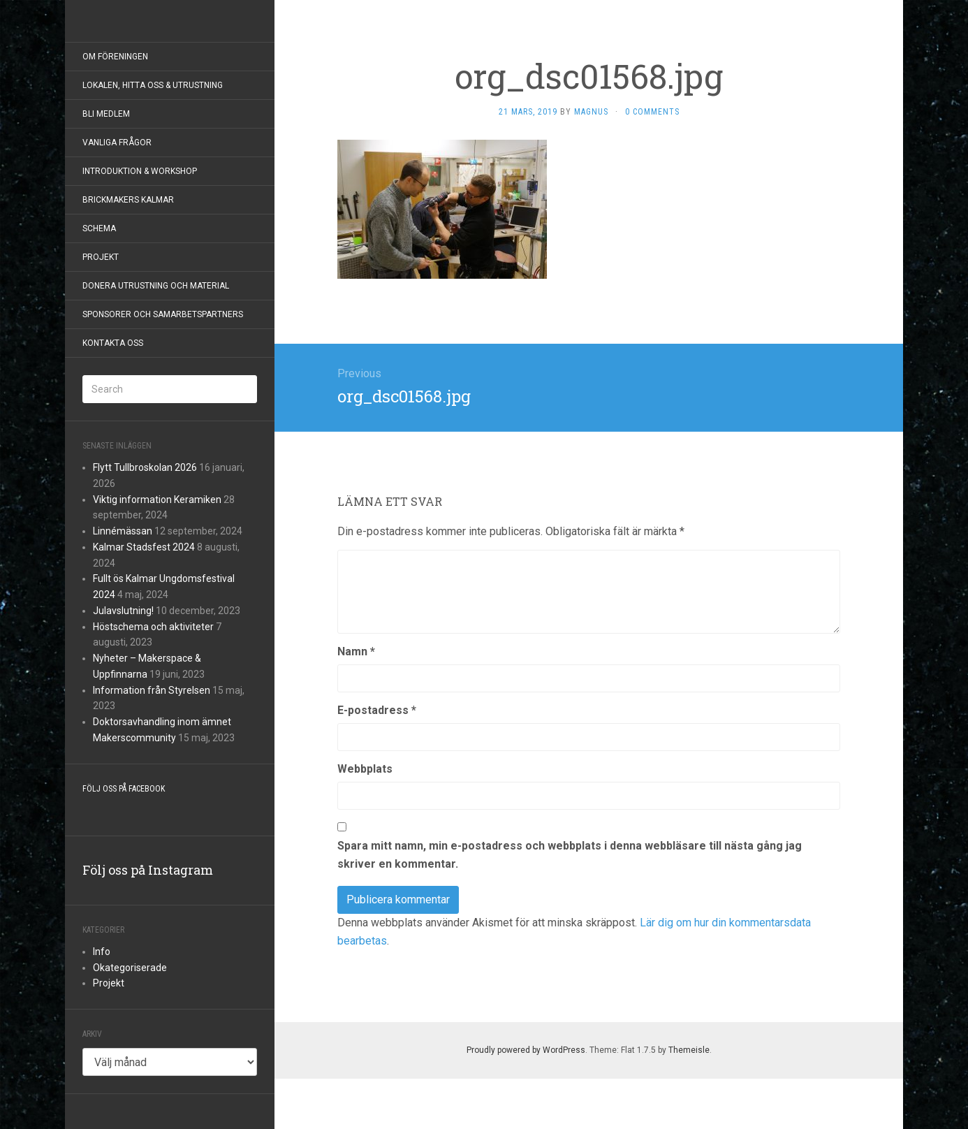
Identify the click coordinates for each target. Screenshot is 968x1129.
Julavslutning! (123, 610)
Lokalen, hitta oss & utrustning (152, 85)
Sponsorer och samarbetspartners (162, 314)
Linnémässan (122, 531)
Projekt (100, 257)
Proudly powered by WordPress (526, 1050)
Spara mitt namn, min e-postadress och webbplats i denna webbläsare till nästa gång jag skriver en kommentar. (569, 855)
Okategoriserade (130, 967)
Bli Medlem (106, 114)
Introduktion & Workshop (139, 171)
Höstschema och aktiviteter (153, 626)
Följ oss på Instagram (147, 869)
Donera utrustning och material (155, 286)
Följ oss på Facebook (123, 789)
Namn (356, 651)
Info (101, 951)
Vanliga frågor (117, 142)
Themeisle (689, 1050)
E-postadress (376, 710)
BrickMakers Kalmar (128, 200)
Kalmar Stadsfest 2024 (144, 547)
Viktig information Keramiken (157, 499)
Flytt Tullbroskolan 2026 (145, 467)
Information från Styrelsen (151, 690)
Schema (99, 228)
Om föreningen (115, 56)
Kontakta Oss (112, 343)
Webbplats (365, 768)
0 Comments (652, 112)
